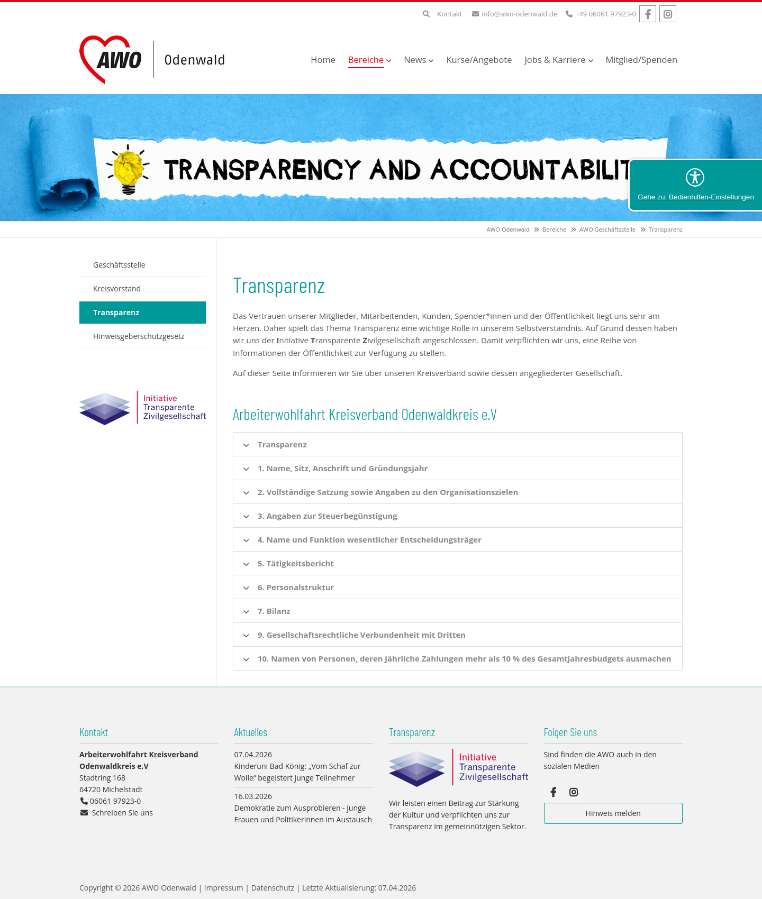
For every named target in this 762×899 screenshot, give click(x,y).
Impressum (223, 888)
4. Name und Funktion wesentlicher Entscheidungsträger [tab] (370, 539)
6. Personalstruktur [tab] (296, 587)
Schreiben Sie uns (122, 813)
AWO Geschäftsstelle (607, 229)
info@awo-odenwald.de (519, 14)
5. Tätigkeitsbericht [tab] (296, 563)
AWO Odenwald (508, 229)
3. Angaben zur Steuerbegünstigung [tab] (328, 515)
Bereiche (554, 229)
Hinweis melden (613, 813)
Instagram (667, 13)
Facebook (647, 13)
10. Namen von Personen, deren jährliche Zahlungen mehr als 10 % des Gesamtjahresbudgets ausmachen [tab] (466, 658)
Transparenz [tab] (282, 444)
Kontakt (449, 14)
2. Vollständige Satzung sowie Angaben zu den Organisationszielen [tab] (389, 492)
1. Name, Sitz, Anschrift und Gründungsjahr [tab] (343, 468)
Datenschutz (272, 888)
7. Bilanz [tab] (274, 611)
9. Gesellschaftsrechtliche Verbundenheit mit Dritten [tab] (362, 634)
